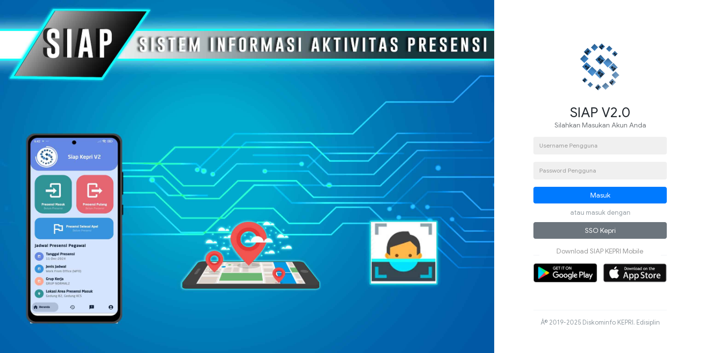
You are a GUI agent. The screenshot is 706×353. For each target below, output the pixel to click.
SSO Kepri (600, 230)
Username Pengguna (568, 146)
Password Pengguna (567, 171)
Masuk (600, 195)
